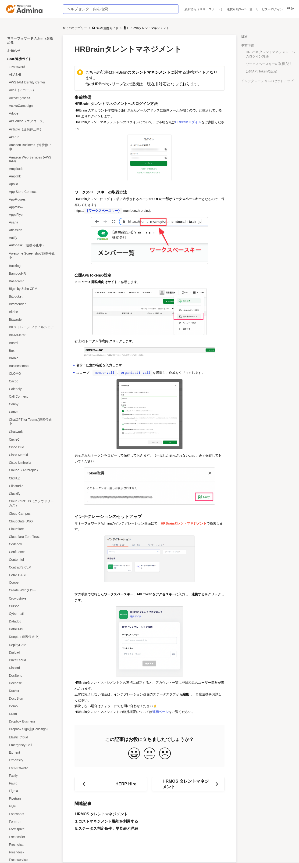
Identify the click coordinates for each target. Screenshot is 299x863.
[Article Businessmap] (31, 366)
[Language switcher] (290, 9)
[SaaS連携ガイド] (105, 28)
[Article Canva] (31, 412)
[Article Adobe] (31, 113)
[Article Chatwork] (31, 432)
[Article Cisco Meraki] (31, 455)
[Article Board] (31, 343)
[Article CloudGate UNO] (31, 521)
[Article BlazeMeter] (31, 335)
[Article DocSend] (31, 675)
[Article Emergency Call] (31, 745)
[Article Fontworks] (31, 814)
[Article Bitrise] (31, 312)
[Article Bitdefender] (31, 304)
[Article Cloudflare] (31, 529)
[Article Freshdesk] (31, 852)
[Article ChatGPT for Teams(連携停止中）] (31, 422)
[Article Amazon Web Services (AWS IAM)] (31, 159)
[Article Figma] (31, 791)
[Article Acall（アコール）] (31, 90)
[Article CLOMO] (31, 374)
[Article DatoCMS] (31, 629)
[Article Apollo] (31, 184)
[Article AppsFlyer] (31, 215)
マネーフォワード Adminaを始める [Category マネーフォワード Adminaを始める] (30, 40)
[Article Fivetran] (31, 798)
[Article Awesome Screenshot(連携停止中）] (31, 256)
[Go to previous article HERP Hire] (111, 784)
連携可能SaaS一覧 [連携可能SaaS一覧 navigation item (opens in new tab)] (240, 9)
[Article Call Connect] (31, 396)
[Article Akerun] (31, 137)
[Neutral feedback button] (149, 753)
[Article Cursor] (31, 606)
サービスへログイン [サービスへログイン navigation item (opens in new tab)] (270, 9)
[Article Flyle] (31, 806)
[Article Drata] (31, 714)
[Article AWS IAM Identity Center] (31, 82)
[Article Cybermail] (31, 614)
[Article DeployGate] (31, 645)
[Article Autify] (31, 237)
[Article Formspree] (31, 829)
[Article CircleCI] (31, 439)
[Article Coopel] (31, 582)
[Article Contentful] (31, 560)
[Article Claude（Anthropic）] (31, 470)
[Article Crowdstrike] (31, 598)
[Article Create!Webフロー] (31, 590)
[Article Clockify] (31, 493)
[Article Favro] (31, 783)
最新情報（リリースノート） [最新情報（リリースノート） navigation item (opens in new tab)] (204, 9)
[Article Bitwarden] (31, 319)
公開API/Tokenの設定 (261, 71)
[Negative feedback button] (165, 753)
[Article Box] (31, 350)
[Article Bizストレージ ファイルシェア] (31, 327)
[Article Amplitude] (31, 169)
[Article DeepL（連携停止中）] (31, 637)
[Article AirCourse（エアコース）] (31, 121)
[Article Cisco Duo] (31, 447)
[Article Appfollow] (31, 207)
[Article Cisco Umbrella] (31, 462)
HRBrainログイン (188, 122)
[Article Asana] (31, 222)
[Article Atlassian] (31, 230)
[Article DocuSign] (31, 698)
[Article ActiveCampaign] (31, 106)
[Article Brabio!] (31, 358)
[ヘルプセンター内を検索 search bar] (120, 9)
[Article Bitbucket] (31, 296)
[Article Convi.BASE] (31, 575)
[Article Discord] (31, 668)
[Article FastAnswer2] (31, 768)
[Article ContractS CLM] (31, 567)
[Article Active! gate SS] (31, 98)
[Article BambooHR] (31, 273)
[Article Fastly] (31, 775)
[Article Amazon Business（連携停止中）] (31, 147)
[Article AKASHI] (31, 75)
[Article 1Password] (31, 67)
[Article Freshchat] (31, 844)
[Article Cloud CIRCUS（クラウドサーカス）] (31, 503)
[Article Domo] (31, 706)
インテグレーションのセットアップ (267, 81)
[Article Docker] (31, 691)
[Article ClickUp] (31, 478)
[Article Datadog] (31, 621)
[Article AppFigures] (31, 199)
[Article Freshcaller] (31, 837)
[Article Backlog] (31, 266)
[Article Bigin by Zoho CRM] (31, 289)
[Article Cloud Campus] (31, 514)
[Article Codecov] (31, 544)
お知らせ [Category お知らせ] (13, 51)
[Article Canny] (31, 404)
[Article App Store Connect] (31, 192)
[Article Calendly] (31, 389)
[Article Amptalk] (31, 176)
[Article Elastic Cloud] (31, 737)
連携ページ (160, 712)
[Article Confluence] (31, 552)
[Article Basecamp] (31, 281)
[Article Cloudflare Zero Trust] (31, 536)
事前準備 (247, 45)
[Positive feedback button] (134, 753)
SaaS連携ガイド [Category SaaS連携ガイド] (19, 59)
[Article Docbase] (31, 683)
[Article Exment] (31, 752)
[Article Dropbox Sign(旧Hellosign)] (31, 729)
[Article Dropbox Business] (31, 721)
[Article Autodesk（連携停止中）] (31, 245)
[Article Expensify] (31, 760)
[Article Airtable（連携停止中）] (31, 129)
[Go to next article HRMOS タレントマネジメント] (188, 784)
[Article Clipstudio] (31, 486)
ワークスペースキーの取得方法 (269, 64)
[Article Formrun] (31, 821)
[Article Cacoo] (31, 381)
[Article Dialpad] (31, 652)
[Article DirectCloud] (31, 660)
